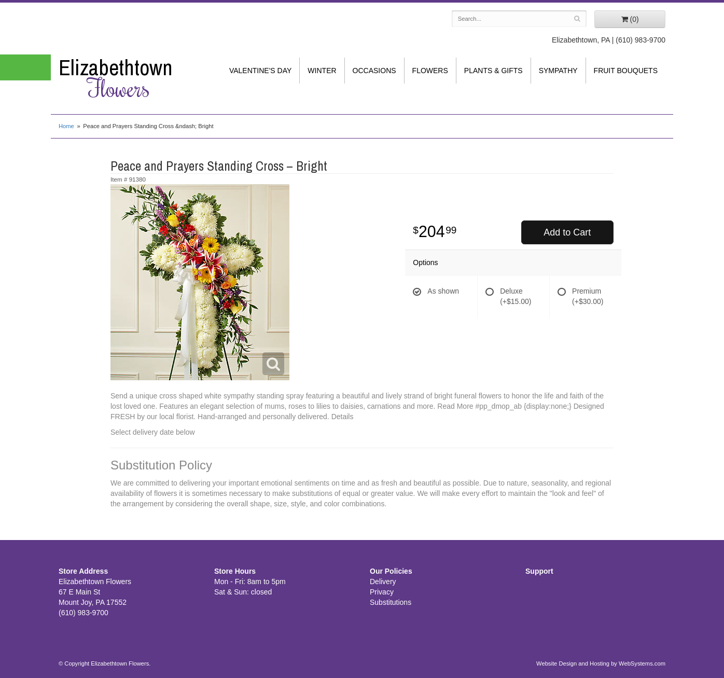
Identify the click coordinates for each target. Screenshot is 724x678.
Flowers (430, 70)
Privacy (382, 592)
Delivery (383, 581)
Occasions (374, 70)
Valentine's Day (260, 70)
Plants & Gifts (493, 70)
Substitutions (390, 602)
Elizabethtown (129, 78)
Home (66, 126)
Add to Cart (567, 232)
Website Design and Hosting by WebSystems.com (600, 663)
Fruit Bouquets (626, 70)
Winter (322, 70)
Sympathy (558, 70)
